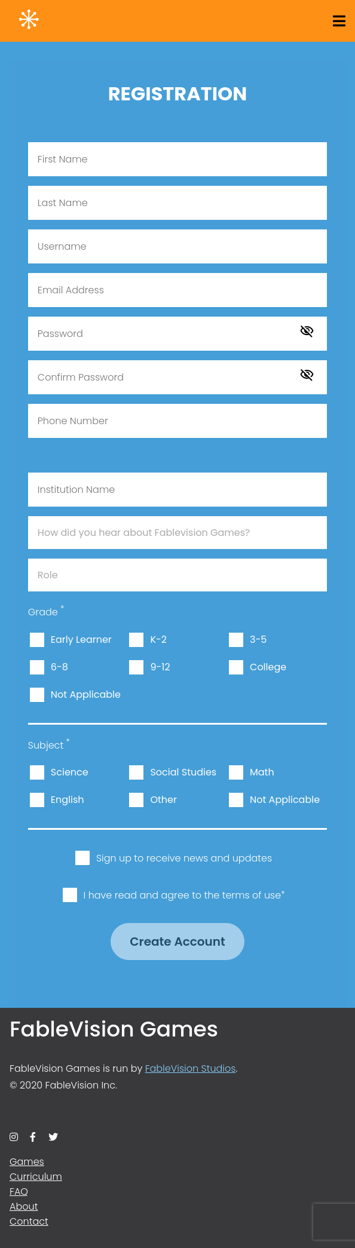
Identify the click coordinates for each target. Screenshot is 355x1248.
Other (163, 800)
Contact (29, 1221)
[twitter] (53, 1137)
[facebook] (33, 1137)
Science (69, 772)
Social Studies (183, 772)
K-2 (158, 639)
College (268, 667)
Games (27, 1162)
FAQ (19, 1191)
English (67, 800)
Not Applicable (86, 694)
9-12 (160, 667)
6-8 (59, 667)
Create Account (177, 941)
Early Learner (81, 639)
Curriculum (36, 1176)
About (24, 1206)
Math (262, 772)
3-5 (258, 639)
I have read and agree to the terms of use (184, 895)
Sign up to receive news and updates (184, 858)
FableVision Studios (190, 1068)
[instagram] (14, 1137)
